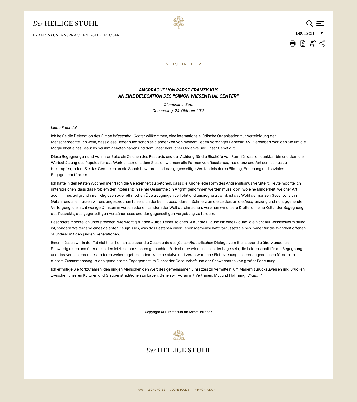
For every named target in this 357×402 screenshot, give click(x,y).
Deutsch (306, 34)
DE (156, 64)
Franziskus (46, 35)
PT (201, 64)
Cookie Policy (179, 389)
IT (192, 64)
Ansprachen (74, 35)
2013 (95, 35)
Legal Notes (156, 389)
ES (175, 64)
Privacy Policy (204, 389)
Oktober (110, 35)
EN (165, 64)
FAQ (140, 389)
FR (184, 64)
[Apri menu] (319, 23)
